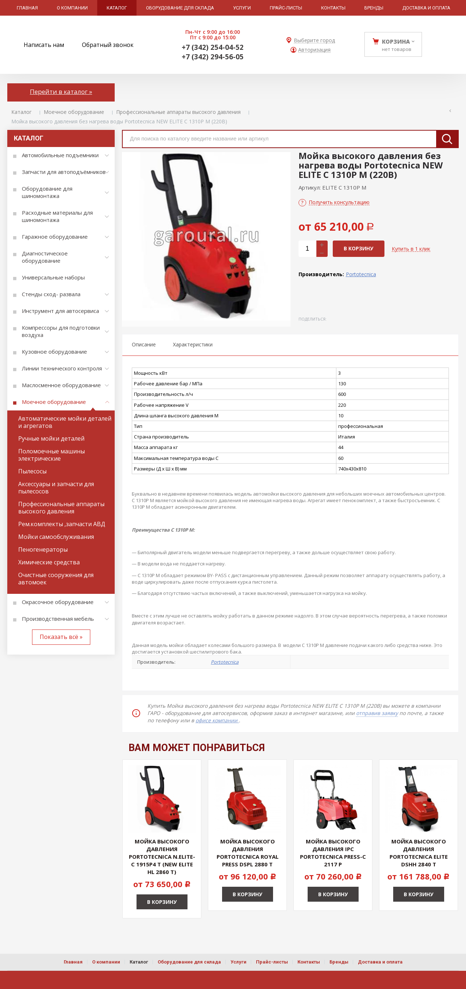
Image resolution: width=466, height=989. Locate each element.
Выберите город (314, 40)
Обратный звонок (108, 45)
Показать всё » (61, 637)
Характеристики (193, 344)
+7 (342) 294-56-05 (213, 56)
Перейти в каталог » (61, 91)
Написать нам (44, 45)
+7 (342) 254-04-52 (213, 47)
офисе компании (217, 720)
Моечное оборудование (74, 111)
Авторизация (314, 50)
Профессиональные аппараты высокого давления (178, 111)
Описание (144, 344)
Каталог (21, 111)
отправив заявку (377, 713)
